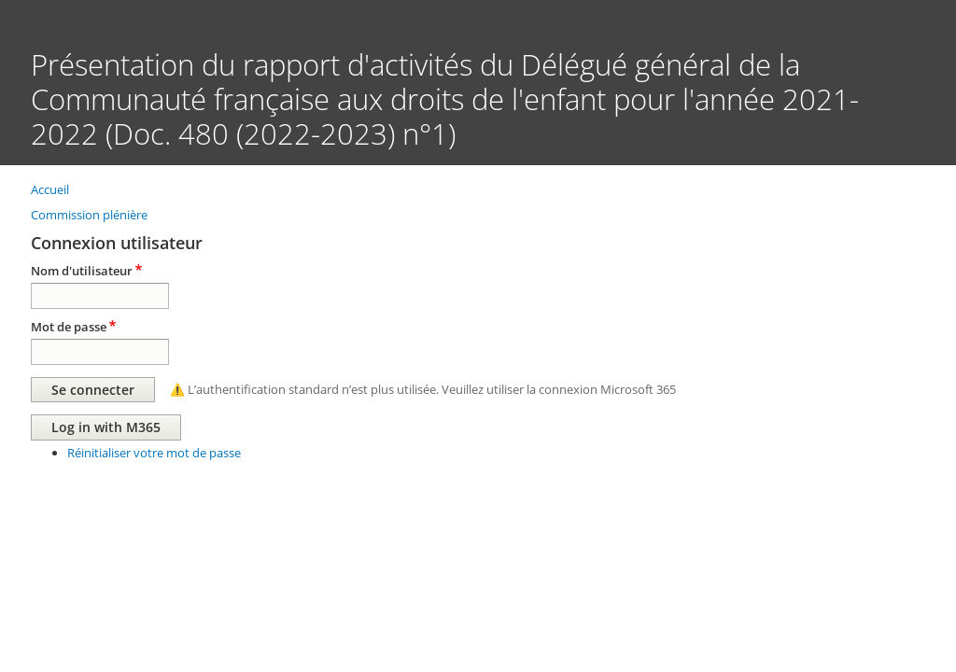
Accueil (50, 189)
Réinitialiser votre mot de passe (154, 452)
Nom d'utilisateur (82, 270)
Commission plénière (89, 214)
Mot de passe (68, 326)
